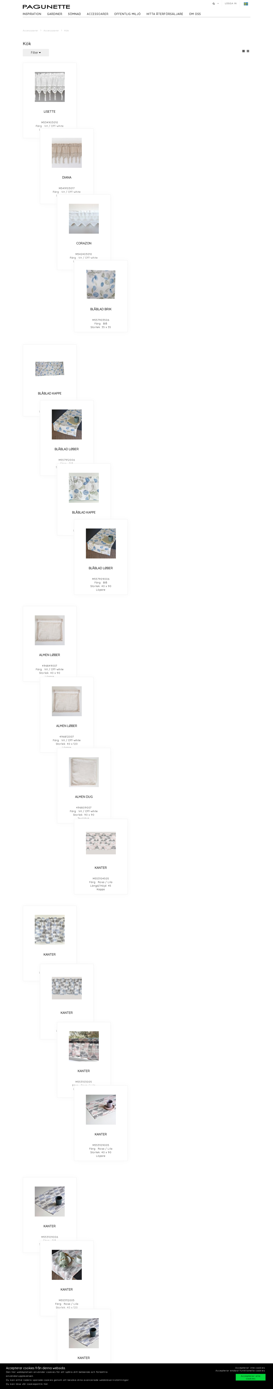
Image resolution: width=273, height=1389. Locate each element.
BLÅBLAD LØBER (107, 191)
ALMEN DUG (165, 271)
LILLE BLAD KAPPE (107, 510)
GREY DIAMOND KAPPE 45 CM (165, 829)
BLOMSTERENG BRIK (50, 670)
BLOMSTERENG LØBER (165, 670)
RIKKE (49, 1148)
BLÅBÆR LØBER (165, 989)
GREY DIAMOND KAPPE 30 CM (49, 829)
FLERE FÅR (50, 1228)
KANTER (223, 271)
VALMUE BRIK (108, 989)
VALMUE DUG (165, 909)
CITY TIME (107, 1068)
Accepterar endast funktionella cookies (240, 1370)
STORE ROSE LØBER (50, 590)
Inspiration (32, 14)
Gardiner (54, 14)
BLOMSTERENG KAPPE (107, 670)
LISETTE (50, 112)
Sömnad (74, 14)
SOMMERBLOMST (165, 1228)
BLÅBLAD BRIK (223, 112)
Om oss (195, 14)
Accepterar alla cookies (250, 1377)
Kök (66, 30)
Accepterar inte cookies (250, 1367)
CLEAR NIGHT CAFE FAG (107, 749)
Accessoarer (97, 14)
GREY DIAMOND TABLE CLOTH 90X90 (50, 911)
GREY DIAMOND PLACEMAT (223, 829)
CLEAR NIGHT (223, 749)
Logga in (231, 3)
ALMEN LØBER (49, 271)
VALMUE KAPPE (50, 989)
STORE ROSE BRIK (107, 590)
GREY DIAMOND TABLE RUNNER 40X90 (107, 831)
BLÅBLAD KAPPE (50, 191)
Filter (36, 53)
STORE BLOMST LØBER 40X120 (165, 590)
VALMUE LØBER (107, 909)
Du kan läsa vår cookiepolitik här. (27, 1383)
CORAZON (165, 112)
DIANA (107, 112)
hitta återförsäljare (165, 14)
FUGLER (165, 1068)
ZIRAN (49, 1068)
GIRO (50, 1308)
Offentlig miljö (127, 14)
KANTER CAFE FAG (223, 430)
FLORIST (223, 590)
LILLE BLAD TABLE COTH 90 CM (49, 510)
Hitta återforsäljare (211, 1358)
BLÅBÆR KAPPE (223, 989)
